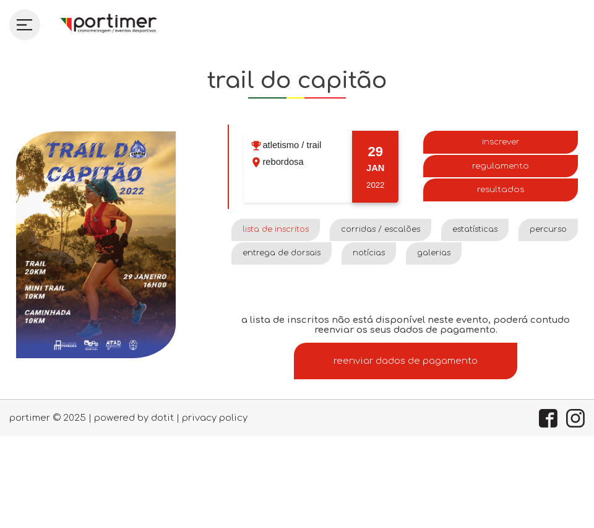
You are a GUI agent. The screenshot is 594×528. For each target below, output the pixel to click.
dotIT (162, 418)
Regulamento (500, 165)
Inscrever (501, 141)
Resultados (500, 189)
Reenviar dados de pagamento (406, 361)
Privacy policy (215, 418)
